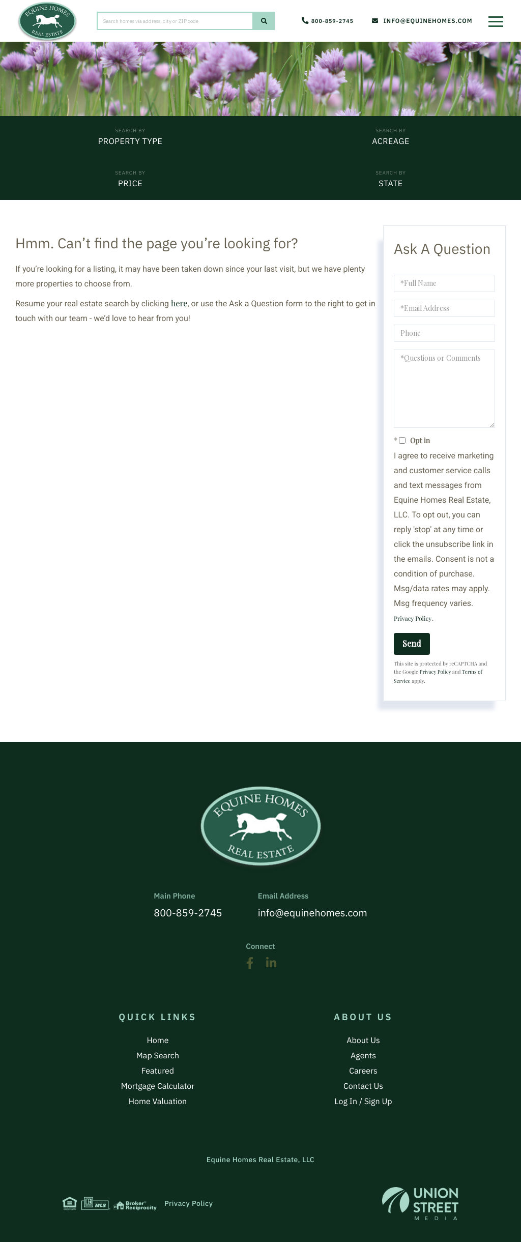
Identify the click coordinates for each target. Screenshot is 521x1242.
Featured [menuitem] (157, 1069)
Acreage (390, 142)
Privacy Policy (412, 620)
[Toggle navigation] (498, 18)
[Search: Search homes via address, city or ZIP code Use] (175, 21)
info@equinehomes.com (419, 21)
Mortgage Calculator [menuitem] (157, 1084)
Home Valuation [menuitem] (158, 1098)
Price (130, 185)
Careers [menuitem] (363, 1069)
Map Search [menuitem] (157, 1054)
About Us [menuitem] (363, 1039)
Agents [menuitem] (363, 1054)
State (390, 185)
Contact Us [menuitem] (363, 1084)
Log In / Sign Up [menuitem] (363, 1098)
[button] (264, 21)
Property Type (130, 142)
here (179, 304)
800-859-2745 (326, 21)
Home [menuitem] (157, 1039)
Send (411, 644)
